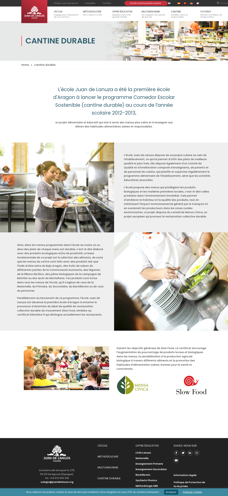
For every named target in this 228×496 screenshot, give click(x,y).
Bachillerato (143, 474)
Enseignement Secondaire (151, 469)
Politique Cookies (192, 492)
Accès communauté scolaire (145, 3)
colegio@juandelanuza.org (57, 482)
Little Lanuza (143, 452)
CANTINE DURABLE (109, 478)
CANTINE (176, 11)
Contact (107, 3)
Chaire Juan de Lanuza (66, 3)
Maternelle (142, 458)
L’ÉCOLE (58, 11)
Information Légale (185, 475)
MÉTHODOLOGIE (92, 11)
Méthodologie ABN (147, 486)
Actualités (90, 3)
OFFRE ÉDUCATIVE (122, 11)
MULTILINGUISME (151, 11)
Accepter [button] (171, 492)
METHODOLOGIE (107, 456)
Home (25, 65)
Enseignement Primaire (149, 463)
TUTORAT (205, 11)
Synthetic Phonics (146, 480)
